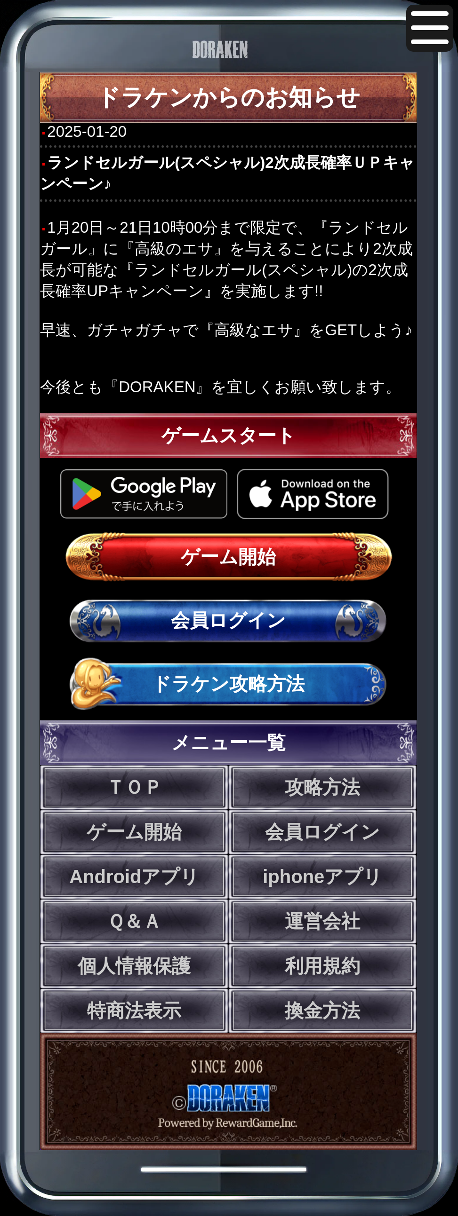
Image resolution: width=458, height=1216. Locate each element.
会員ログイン (228, 620)
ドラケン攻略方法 (228, 683)
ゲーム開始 (228, 556)
